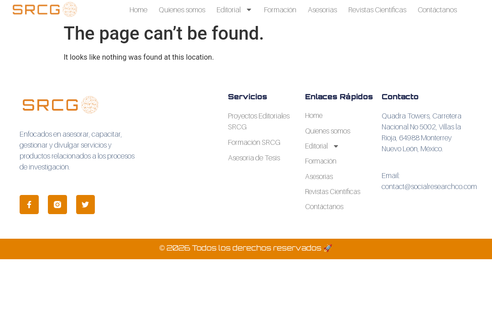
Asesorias (322, 9)
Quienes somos (182, 9)
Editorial (235, 9)
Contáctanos (437, 9)
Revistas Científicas (377, 9)
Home (138, 9)
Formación (280, 9)
